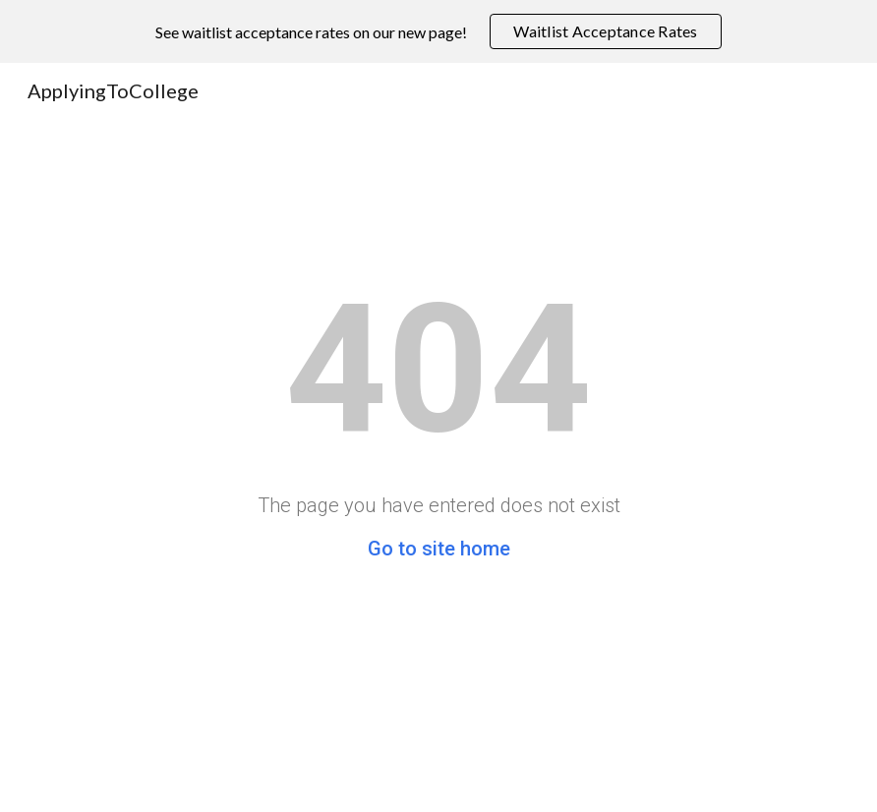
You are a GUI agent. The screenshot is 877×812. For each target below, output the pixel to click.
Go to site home (439, 548)
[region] (438, 31)
